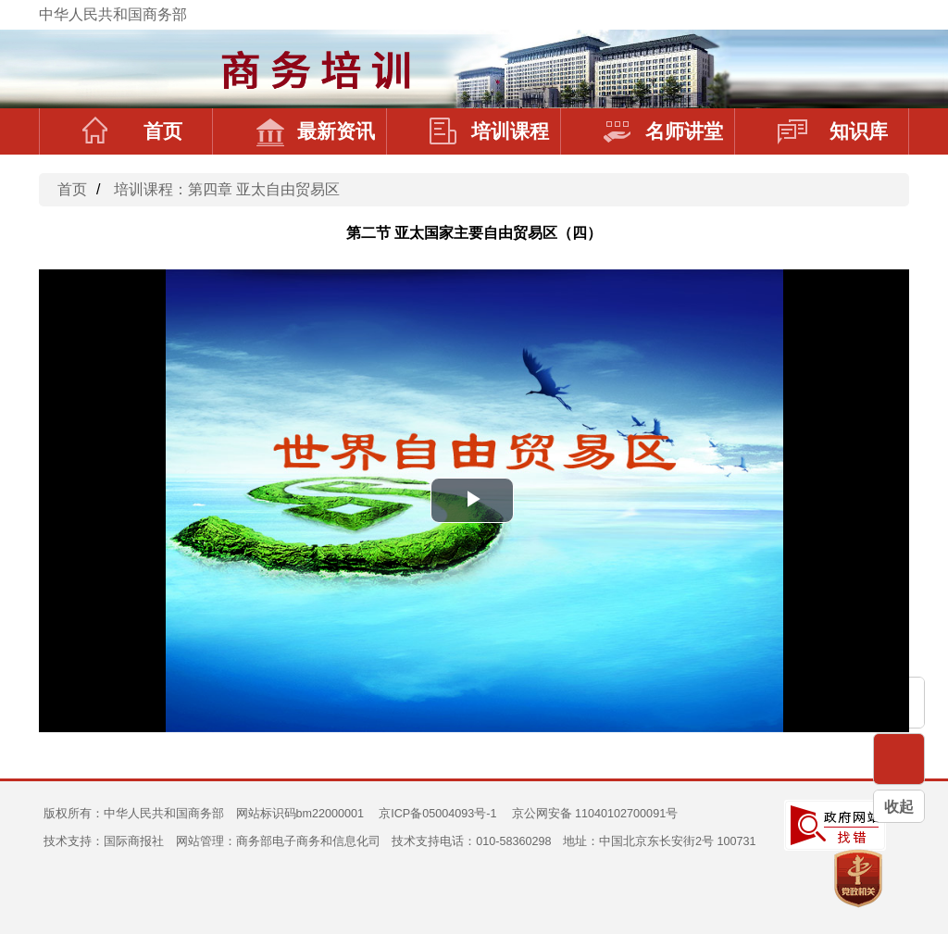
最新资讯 (315, 131)
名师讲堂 (663, 131)
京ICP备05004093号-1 (437, 813)
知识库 (833, 131)
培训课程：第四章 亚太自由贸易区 (227, 189)
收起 (899, 807)
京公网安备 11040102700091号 (595, 813)
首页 (132, 131)
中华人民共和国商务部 (113, 14)
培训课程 (489, 131)
